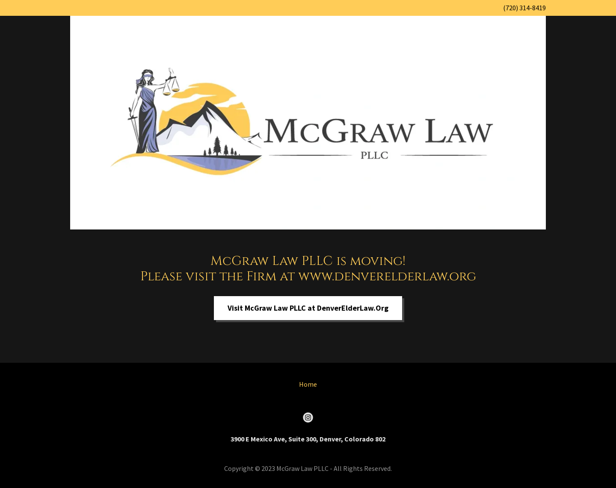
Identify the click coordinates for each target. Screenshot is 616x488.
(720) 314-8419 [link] (524, 7)
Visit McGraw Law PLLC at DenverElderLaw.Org (308, 308)
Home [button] (308, 384)
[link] (308, 417)
